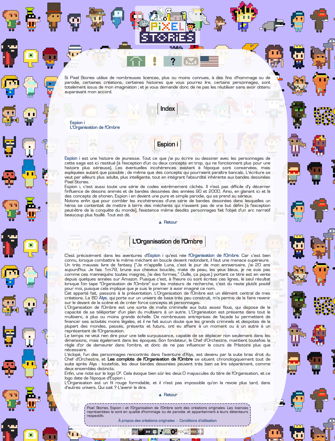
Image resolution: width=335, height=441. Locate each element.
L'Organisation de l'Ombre (95, 127)
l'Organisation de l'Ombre (213, 255)
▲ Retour (167, 222)
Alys (103, 298)
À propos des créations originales (146, 421)
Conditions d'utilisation (198, 421)
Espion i (77, 122)
